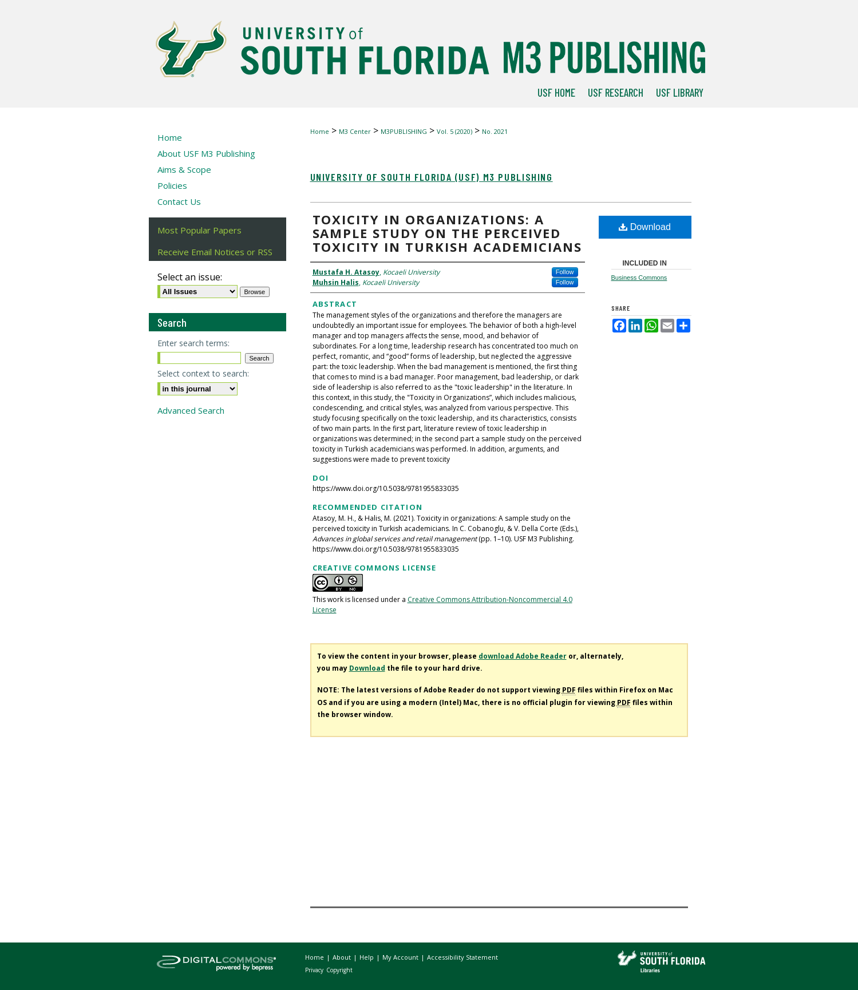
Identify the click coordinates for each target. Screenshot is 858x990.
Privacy (315, 970)
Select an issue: (189, 277)
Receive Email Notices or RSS (214, 252)
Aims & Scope (184, 169)
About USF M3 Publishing (206, 153)
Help (367, 957)
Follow (565, 271)
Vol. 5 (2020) (454, 131)
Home (319, 131)
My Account (401, 957)
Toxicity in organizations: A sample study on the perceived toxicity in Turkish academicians (447, 233)
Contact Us (179, 201)
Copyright (339, 970)
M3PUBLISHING (404, 131)
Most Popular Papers (199, 230)
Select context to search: (203, 373)
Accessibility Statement (462, 957)
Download (645, 227)
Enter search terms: (193, 343)
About (343, 957)
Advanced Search (190, 410)
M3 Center (355, 131)
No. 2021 (495, 131)
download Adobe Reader (523, 656)
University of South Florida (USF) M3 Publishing (431, 177)
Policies (172, 185)
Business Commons (639, 277)
